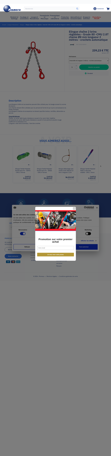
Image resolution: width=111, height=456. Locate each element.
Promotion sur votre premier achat (55, 234)
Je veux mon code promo (55, 249)
